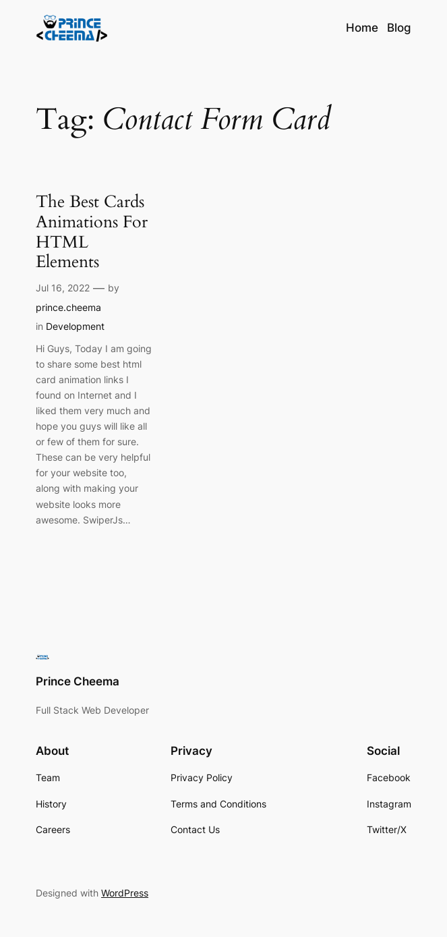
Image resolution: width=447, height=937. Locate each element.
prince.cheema (68, 307)
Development (75, 326)
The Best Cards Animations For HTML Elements (92, 232)
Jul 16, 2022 (63, 287)
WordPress (124, 893)
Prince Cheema (77, 681)
